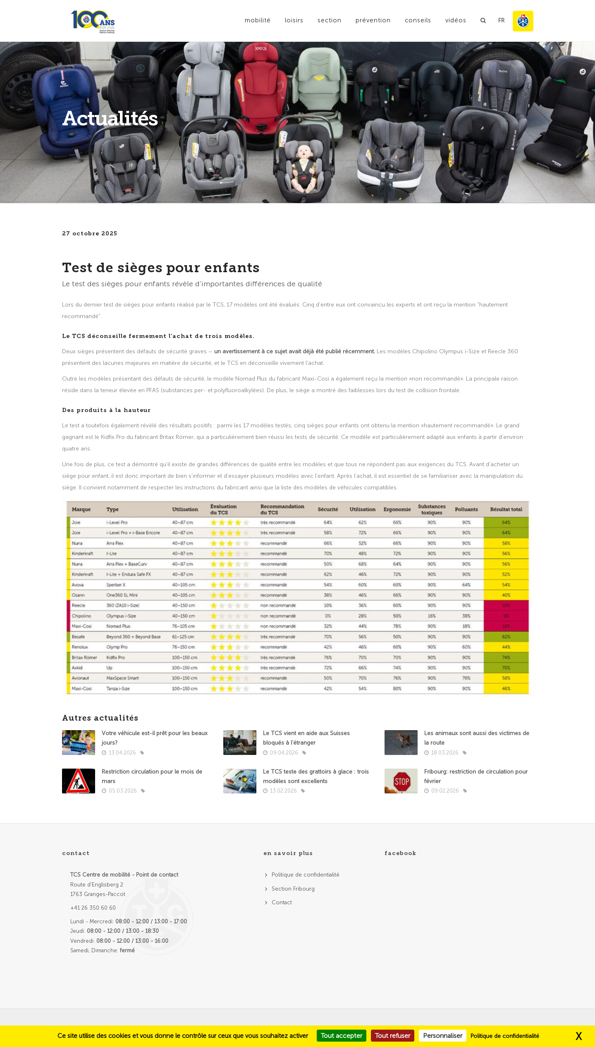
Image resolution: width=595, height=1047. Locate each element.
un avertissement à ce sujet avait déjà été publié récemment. (295, 351)
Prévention (373, 20)
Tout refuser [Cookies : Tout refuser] (392, 1036)
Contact (282, 902)
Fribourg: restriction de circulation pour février (476, 776)
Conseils (418, 20)
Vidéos (455, 20)
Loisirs (294, 20)
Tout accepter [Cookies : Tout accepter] (341, 1036)
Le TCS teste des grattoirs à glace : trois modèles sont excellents (316, 776)
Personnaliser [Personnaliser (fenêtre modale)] (442, 1036)
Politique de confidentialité (305, 875)
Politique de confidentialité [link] (505, 1036)
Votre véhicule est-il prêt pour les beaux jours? (155, 738)
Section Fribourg (293, 889)
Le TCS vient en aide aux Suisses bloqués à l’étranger (306, 738)
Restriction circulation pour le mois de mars (152, 776)
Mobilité (258, 20)
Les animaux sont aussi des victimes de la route (476, 738)
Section (330, 20)
